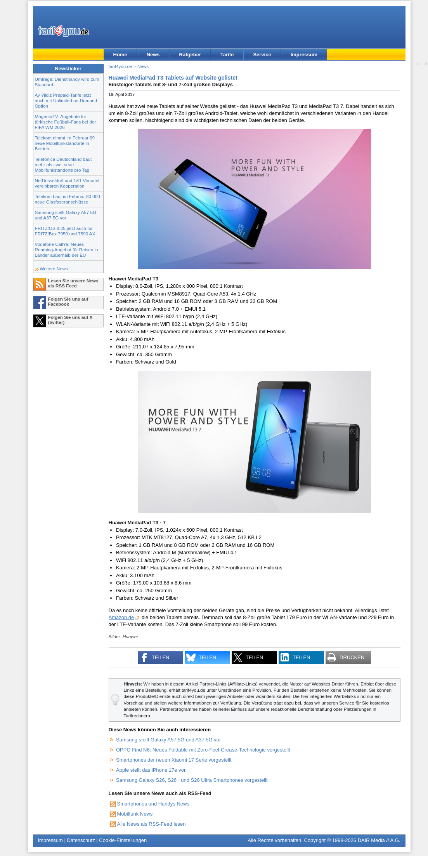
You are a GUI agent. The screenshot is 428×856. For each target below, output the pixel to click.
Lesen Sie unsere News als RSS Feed (73, 283)
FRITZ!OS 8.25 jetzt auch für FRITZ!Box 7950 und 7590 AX (65, 231)
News (153, 54)
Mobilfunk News (135, 814)
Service (262, 54)
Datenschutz (81, 840)
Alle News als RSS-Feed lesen (151, 824)
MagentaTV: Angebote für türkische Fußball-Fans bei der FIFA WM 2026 (65, 122)
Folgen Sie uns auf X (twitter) (70, 320)
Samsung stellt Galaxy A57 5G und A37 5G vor (66, 215)
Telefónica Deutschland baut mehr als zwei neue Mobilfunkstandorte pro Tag (63, 164)
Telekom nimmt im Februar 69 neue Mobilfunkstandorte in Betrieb (65, 143)
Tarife (227, 54)
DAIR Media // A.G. (379, 840)
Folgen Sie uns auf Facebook (68, 301)
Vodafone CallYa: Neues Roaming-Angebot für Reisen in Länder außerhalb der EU (66, 249)
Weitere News (54, 268)
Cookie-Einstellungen (123, 840)
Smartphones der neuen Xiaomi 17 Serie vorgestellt (174, 760)
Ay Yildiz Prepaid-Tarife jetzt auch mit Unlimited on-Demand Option (66, 100)
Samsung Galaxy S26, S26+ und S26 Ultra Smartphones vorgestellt (192, 780)
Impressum (304, 54)
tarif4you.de (120, 66)
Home (120, 54)
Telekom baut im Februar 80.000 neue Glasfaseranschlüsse (67, 199)
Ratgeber (190, 54)
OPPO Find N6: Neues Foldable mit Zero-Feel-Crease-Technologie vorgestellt (203, 750)
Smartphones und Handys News (153, 804)
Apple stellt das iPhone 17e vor (150, 770)
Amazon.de (121, 617)
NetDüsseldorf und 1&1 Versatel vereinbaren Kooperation (67, 183)
